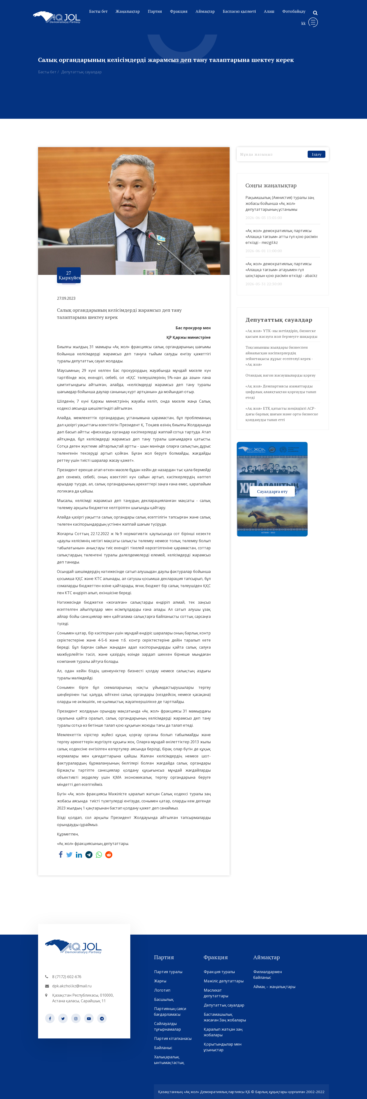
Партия (155, 11)
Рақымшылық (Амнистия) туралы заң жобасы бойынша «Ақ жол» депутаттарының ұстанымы (279, 203)
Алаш (269, 11)
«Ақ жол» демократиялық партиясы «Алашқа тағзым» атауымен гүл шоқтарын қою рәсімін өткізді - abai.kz (281, 269)
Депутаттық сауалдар (81, 72)
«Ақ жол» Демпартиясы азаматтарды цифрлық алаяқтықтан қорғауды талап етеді (280, 391)
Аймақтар (205, 11)
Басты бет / (48, 72)
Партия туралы (168, 971)
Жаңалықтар (128, 11)
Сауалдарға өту (272, 491)
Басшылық (164, 999)
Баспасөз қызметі (239, 11)
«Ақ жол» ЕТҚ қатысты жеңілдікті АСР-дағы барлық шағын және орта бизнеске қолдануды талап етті (281, 414)
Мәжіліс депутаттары (224, 981)
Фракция (179, 11)
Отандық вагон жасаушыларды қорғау (280, 375)
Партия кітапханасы (173, 1038)
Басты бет (98, 11)
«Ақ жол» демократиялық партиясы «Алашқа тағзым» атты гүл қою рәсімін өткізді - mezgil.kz (281, 236)
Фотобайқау (294, 11)
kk (303, 23)
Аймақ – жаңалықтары (274, 986)
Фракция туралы (219, 971)
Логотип (162, 990)
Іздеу (316, 154)
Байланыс (163, 1047)
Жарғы (160, 981)
